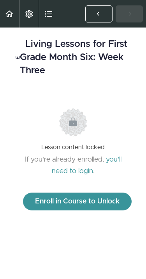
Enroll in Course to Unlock (77, 201)
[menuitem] (29, 14)
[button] (9, 14)
